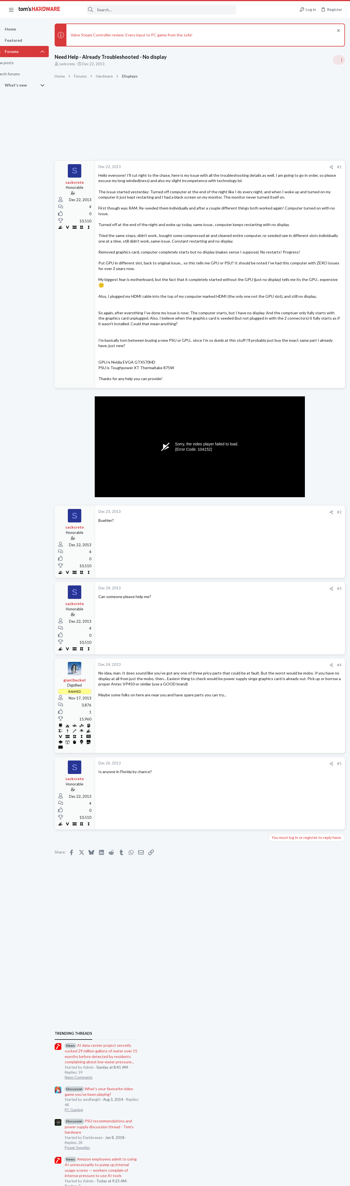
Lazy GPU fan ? (292, 793)
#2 (249, 561)
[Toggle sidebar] (338, 60)
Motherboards (282, 782)
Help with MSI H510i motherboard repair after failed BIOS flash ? (307, 766)
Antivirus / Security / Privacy (293, 656)
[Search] (152, 10)
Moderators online (280, 850)
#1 (249, 167)
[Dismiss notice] (337, 31)
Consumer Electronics (288, 721)
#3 (249, 638)
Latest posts (273, 623)
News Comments (284, 375)
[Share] (241, 167)
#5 (249, 813)
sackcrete (77, 64)
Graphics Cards (283, 803)
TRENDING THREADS (279, 331)
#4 (249, 714)
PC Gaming (279, 408)
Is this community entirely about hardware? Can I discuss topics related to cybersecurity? (307, 640)
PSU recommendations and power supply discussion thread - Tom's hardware (304, 425)
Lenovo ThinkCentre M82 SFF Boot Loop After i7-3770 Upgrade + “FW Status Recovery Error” (305, 821)
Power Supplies (283, 446)
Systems (277, 521)
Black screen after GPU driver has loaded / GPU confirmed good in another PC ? (305, 674)
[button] (11, 9)
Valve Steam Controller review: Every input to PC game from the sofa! (141, 34)
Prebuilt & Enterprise (287, 836)
